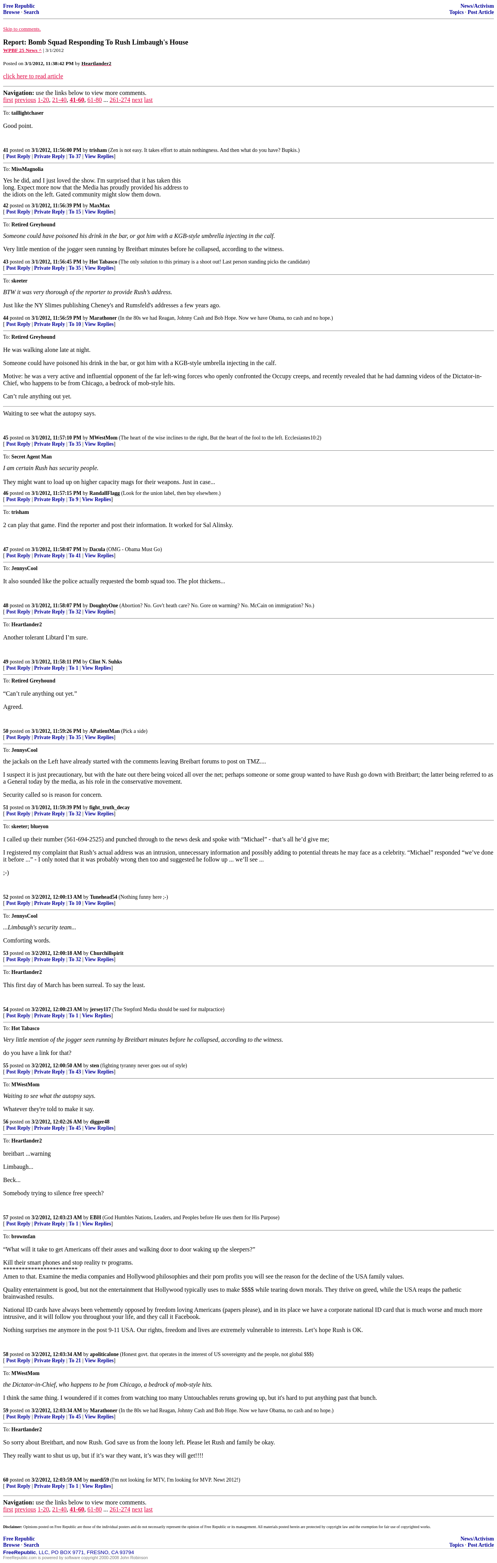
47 (6, 549)
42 (6, 206)
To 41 (75, 555)
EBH (95, 1217)
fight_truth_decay (109, 807)
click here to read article (33, 76)
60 (6, 1480)
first (8, 100)
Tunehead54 (104, 897)
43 (6, 262)
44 (6, 318)
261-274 (119, 100)
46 (6, 493)
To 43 (75, 1072)
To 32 (75, 612)
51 (6, 807)
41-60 (77, 100)
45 (6, 438)
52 (6, 897)
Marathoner (103, 318)
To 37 (75, 156)
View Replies (99, 156)
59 (6, 1410)
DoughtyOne (103, 605)
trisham (98, 150)
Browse (11, 12)
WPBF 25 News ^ (22, 50)
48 (6, 605)
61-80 (94, 100)
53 (6, 953)
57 (6, 1217)
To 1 (73, 668)
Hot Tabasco (103, 262)
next (137, 100)
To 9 (73, 499)
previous (25, 100)
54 (6, 1009)
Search (31, 12)
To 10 (75, 324)
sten (94, 1065)
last (148, 100)
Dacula (97, 549)
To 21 (75, 1360)
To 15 (75, 212)
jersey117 (100, 1009)
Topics (456, 12)
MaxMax (99, 206)
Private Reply (49, 156)
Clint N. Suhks (105, 662)
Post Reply (18, 156)
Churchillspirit (107, 953)
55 (6, 1065)
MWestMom (103, 438)
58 (6, 1354)
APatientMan (104, 731)
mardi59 (99, 1480)
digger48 (100, 1122)
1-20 (43, 100)
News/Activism (477, 6)
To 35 (75, 268)
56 (6, 1122)
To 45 (75, 1128)
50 (6, 731)
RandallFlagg (104, 493)
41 (6, 150)
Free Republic (19, 6)
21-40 (59, 100)
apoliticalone (104, 1354)
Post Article (480, 12)
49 (6, 662)
